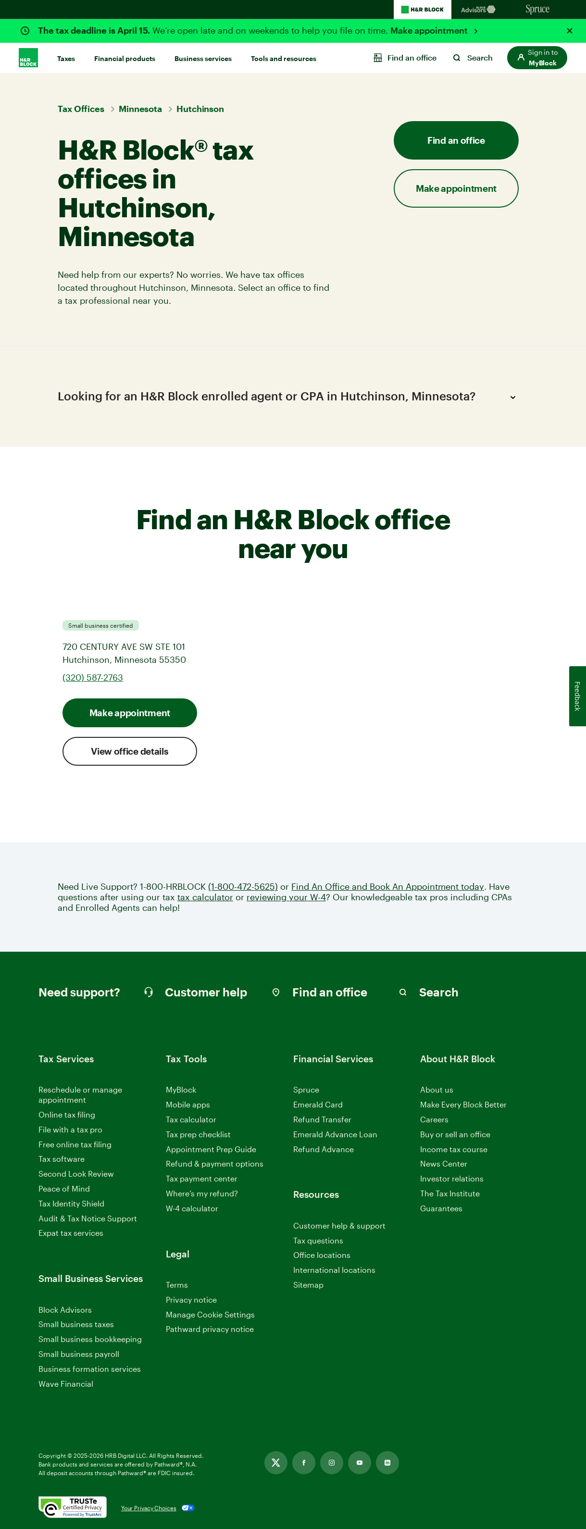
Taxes (66, 58)
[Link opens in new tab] (275, 1462)
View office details (129, 751)
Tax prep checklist (198, 1134)
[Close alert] (569, 30)
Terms (177, 1284)
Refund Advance (323, 1149)
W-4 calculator (192, 1208)
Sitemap (308, 1285)
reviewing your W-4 (286, 897)
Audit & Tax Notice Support (87, 1218)
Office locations (321, 1255)
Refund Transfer (322, 1119)
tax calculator (205, 897)
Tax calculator (191, 1119)
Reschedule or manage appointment (80, 1094)
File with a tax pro (70, 1129)
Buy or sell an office (455, 1134)
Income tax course (453, 1149)
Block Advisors (65, 1310)
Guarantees (441, 1208)
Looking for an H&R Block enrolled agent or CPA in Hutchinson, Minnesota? (289, 397)
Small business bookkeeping (90, 1338)
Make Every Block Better (463, 1104)
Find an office (456, 140)
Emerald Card (318, 1104)
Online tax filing (66, 1114)
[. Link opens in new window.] (72, 1507)
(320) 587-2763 (92, 677)
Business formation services (89, 1368)
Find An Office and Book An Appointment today (387, 887)
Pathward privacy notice (210, 1328)
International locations (334, 1270)
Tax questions (318, 1240)
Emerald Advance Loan (335, 1134)
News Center (443, 1163)
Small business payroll (78, 1353)
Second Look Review (76, 1173)
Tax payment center (201, 1178)
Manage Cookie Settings (210, 1314)
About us (436, 1089)
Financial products (124, 58)
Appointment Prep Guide (211, 1149)
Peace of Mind (64, 1188)
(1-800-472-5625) (243, 887)
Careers (434, 1120)
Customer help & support (339, 1226)
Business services (203, 58)
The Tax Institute (450, 1194)
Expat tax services (70, 1233)
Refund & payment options (214, 1163)
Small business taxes (76, 1324)
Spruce (306, 1089)
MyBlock (181, 1089)
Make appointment (430, 30)
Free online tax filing (75, 1144)
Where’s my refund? (202, 1193)
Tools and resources (283, 58)
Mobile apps (188, 1104)
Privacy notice (191, 1299)
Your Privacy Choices (148, 1507)
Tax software (61, 1158)
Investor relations (452, 1179)
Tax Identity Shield (71, 1203)
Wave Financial (65, 1384)
